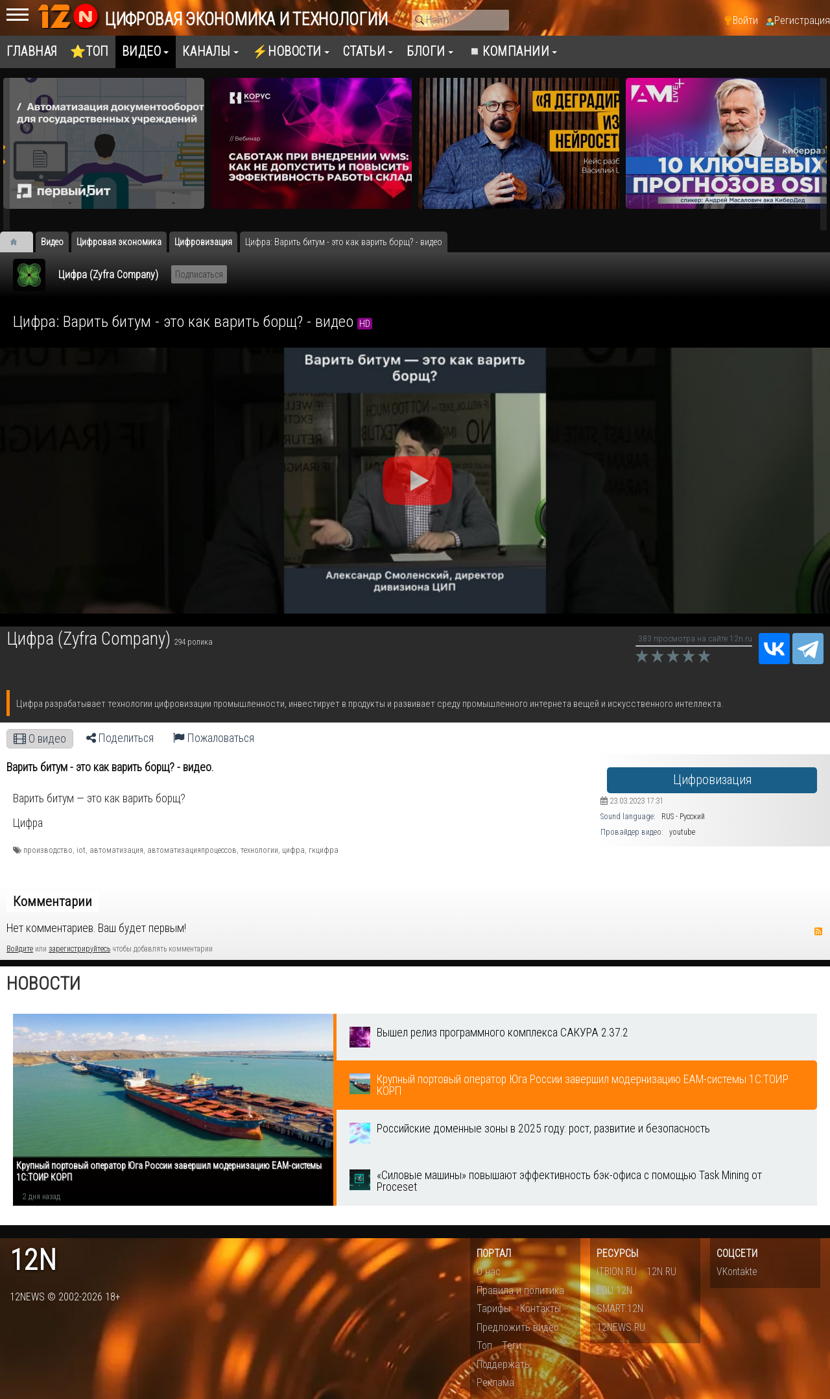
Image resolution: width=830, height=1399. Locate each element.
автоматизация (116, 850)
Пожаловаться (213, 738)
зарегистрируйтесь (79, 948)
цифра (293, 850)
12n (33, 1260)
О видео (40, 738)
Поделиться (120, 738)
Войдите (19, 948)
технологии (259, 850)
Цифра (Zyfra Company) (108, 275)
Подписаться (199, 274)
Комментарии (52, 901)
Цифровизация (712, 779)
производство (48, 850)
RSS (818, 931)
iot (81, 850)
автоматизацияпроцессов (192, 850)
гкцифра (323, 850)
